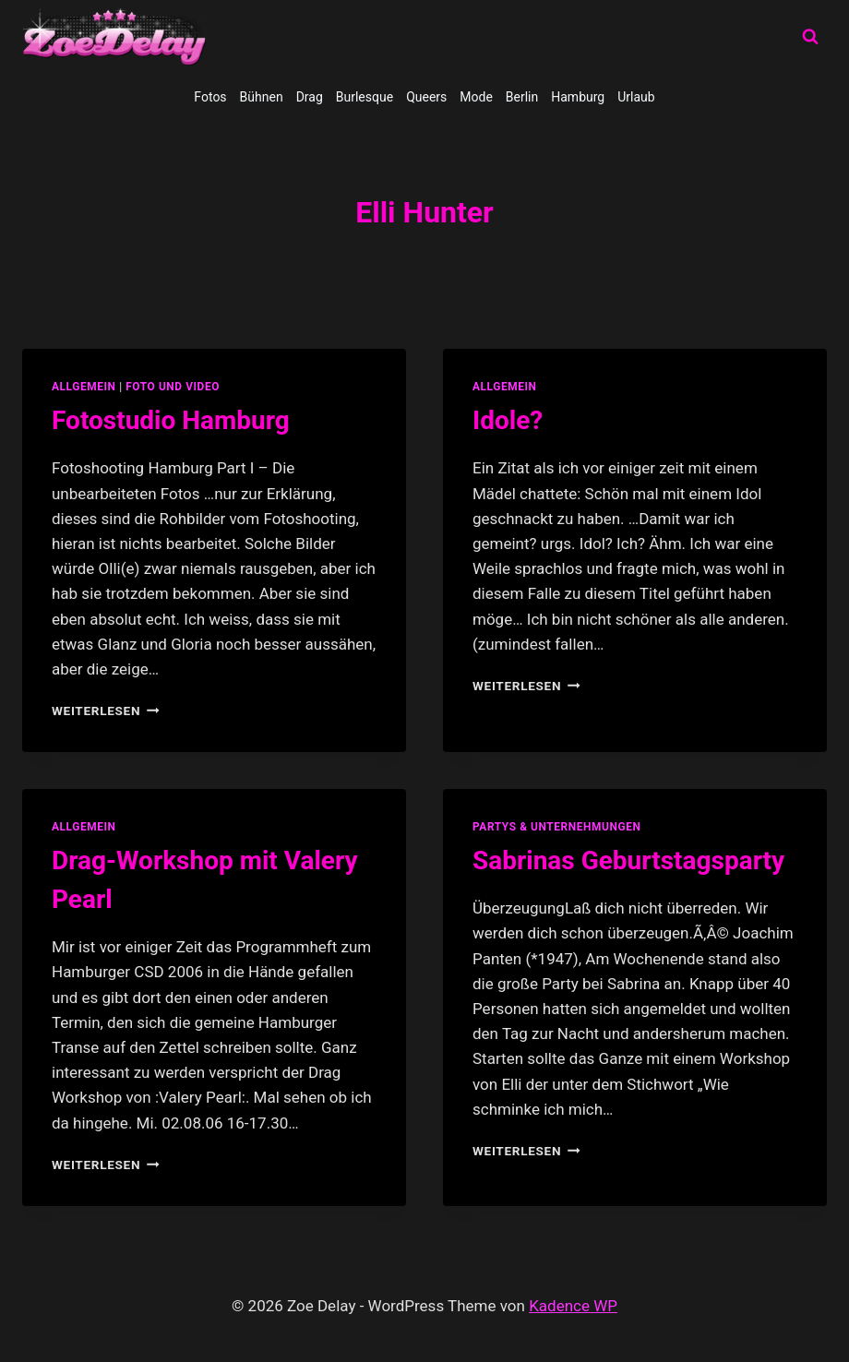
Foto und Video (173, 386)
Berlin (522, 97)
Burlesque (364, 97)
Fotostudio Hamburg (171, 420)
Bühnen (261, 97)
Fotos (210, 97)
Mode (476, 97)
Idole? (507, 420)
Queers (426, 97)
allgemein (84, 386)
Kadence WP (573, 1305)
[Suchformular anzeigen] (810, 37)
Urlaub (635, 97)
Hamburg (577, 97)
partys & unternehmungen (556, 826)
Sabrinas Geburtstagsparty (628, 860)
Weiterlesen (106, 710)
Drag (309, 97)
